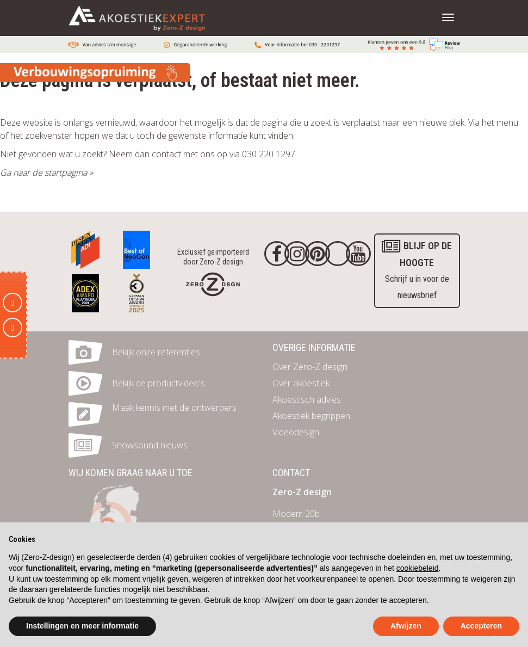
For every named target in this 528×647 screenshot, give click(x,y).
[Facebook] (276, 253)
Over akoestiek (301, 383)
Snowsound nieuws (150, 445)
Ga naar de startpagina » (46, 172)
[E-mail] (12, 302)
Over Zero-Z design (309, 367)
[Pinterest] (317, 253)
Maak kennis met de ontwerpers (174, 408)
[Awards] (85, 247)
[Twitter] (337, 253)
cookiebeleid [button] (417, 568)
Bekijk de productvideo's (158, 383)
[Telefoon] (12, 327)
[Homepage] (213, 283)
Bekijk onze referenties (156, 352)
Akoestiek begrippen (311, 416)
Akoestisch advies (306, 399)
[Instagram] (296, 253)
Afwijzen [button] (405, 625)
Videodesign (295, 432)
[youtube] (358, 253)
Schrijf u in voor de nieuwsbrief (417, 269)
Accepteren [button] (481, 625)
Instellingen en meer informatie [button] (82, 625)
